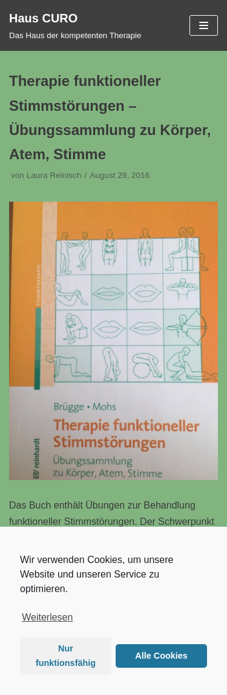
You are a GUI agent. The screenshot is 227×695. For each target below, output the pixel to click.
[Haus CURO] (75, 25)
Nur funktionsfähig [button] (66, 656)
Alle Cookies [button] (161, 655)
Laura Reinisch (54, 175)
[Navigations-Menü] (203, 25)
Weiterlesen (47, 617)
